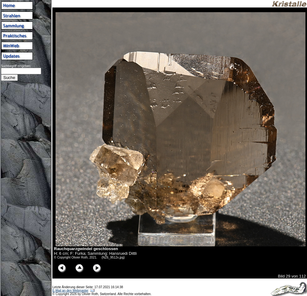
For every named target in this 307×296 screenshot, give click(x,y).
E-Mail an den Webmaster (70, 290)
